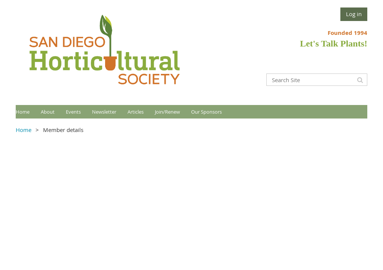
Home (23, 130)
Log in (354, 14)
